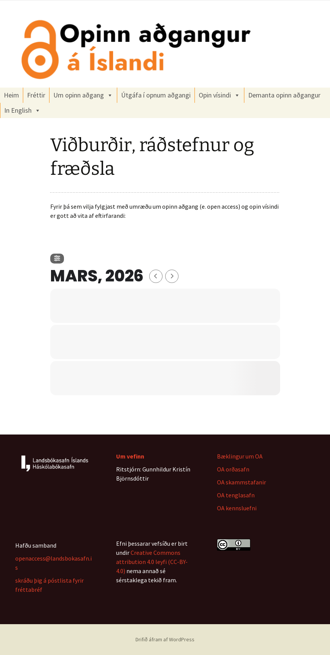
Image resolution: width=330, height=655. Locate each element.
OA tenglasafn (236, 495)
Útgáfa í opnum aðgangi (156, 95)
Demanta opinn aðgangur (284, 95)
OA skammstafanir (241, 482)
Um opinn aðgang (83, 95)
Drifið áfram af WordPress (165, 639)
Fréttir (36, 95)
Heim (11, 95)
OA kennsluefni (237, 508)
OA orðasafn (233, 469)
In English (22, 110)
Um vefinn (130, 456)
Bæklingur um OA (240, 456)
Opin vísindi (219, 95)
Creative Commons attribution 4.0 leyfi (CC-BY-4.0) (152, 562)
